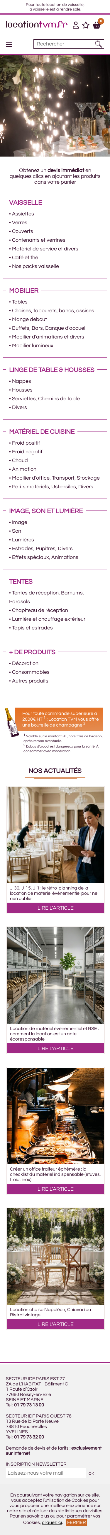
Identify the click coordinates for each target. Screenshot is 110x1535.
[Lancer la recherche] (98, 44)
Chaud (20, 460)
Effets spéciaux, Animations (45, 557)
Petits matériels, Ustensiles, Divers (52, 487)
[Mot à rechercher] (68, 44)
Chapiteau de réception (40, 610)
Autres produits (30, 681)
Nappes (21, 381)
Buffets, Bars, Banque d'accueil (49, 328)
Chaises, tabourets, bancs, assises (53, 310)
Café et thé (25, 257)
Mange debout (29, 319)
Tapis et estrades (32, 628)
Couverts (22, 231)
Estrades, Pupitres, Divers (42, 548)
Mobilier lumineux (32, 345)
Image (19, 522)
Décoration (25, 663)
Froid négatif (27, 452)
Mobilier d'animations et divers (48, 337)
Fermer (76, 1522)
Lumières (23, 540)
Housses (22, 390)
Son (16, 531)
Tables (20, 302)
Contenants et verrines (38, 240)
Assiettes (23, 214)
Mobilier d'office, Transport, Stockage (56, 478)
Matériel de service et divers (45, 249)
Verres (19, 222)
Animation (24, 469)
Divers (19, 407)
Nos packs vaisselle (35, 266)
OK (91, 1473)
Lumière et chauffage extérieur (48, 619)
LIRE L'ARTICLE (56, 908)
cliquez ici (52, 1522)
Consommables (31, 672)
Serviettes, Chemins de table (46, 398)
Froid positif (26, 443)
